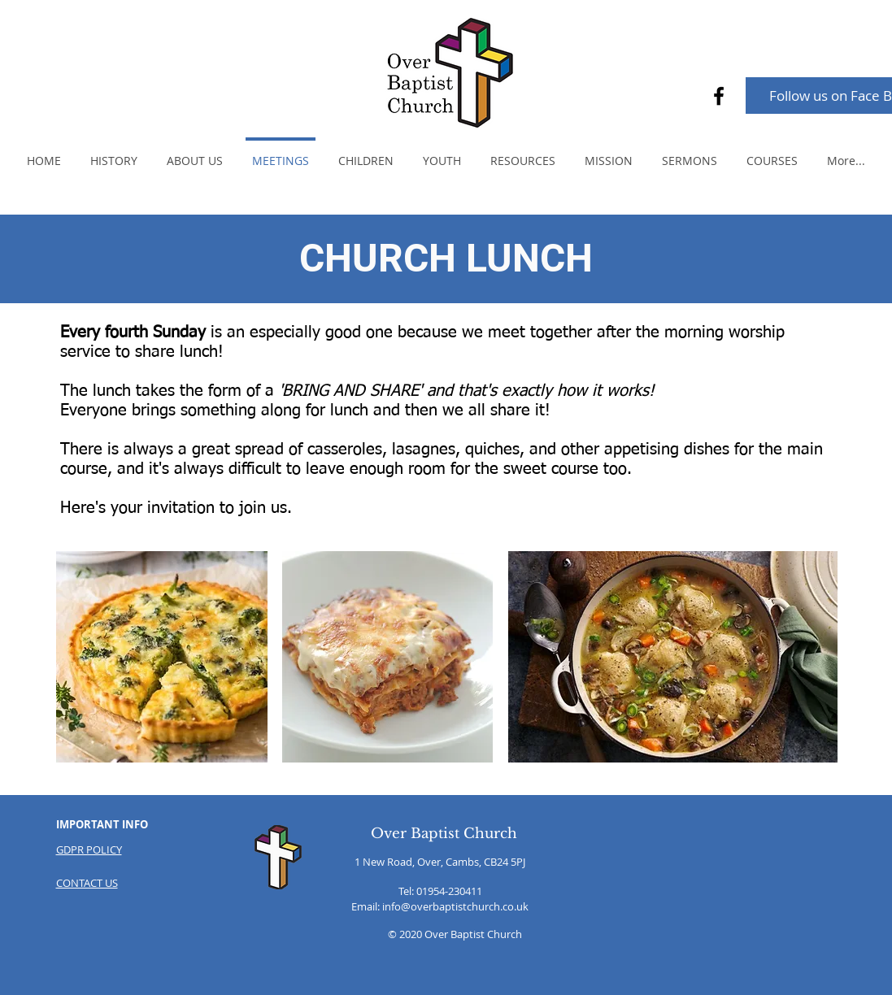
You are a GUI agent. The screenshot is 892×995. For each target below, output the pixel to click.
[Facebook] (719, 96)
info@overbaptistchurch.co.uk (455, 906)
